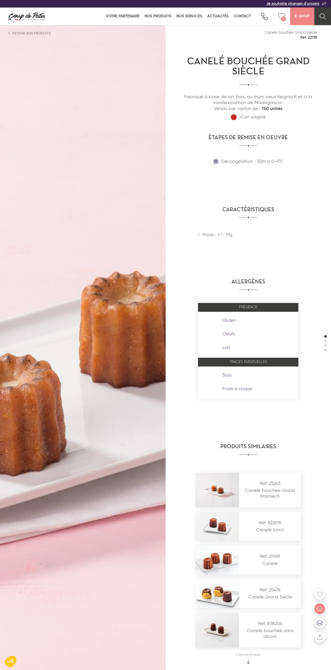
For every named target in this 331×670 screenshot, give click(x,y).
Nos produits (158, 16)
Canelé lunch (270, 530)
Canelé (270, 563)
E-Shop (302, 16)
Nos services (189, 16)
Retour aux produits (29, 33)
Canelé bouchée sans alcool (270, 634)
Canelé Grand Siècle (270, 597)
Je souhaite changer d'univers (296, 4)
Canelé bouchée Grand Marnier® (270, 493)
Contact (242, 16)
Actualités (218, 16)
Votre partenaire (123, 16)
